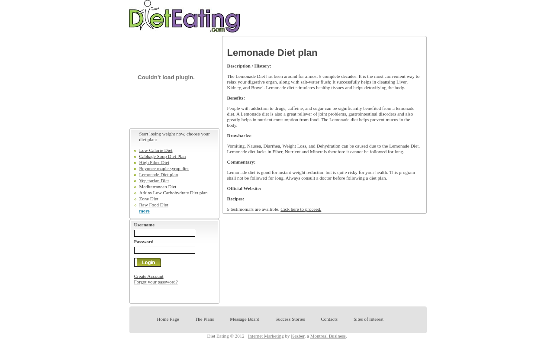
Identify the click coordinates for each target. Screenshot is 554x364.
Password (144, 241)
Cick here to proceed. (300, 209)
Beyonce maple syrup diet (164, 168)
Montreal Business (328, 335)
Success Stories (290, 319)
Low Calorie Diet (156, 150)
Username (144, 224)
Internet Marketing (266, 335)
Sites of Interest (368, 319)
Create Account (149, 276)
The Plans (204, 319)
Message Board (244, 319)
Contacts (329, 319)
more (144, 210)
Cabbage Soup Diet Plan (162, 156)
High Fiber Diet (154, 162)
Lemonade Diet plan (158, 174)
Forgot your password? (156, 281)
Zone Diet (148, 198)
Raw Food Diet (153, 204)
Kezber (297, 335)
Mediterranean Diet (158, 186)
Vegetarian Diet (154, 180)
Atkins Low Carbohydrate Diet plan (173, 192)
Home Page (168, 319)
